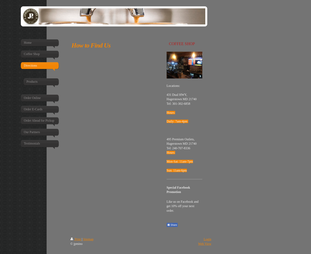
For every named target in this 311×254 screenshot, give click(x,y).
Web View (204, 243)
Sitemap (88, 239)
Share (172, 225)
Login (207, 239)
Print (76, 239)
